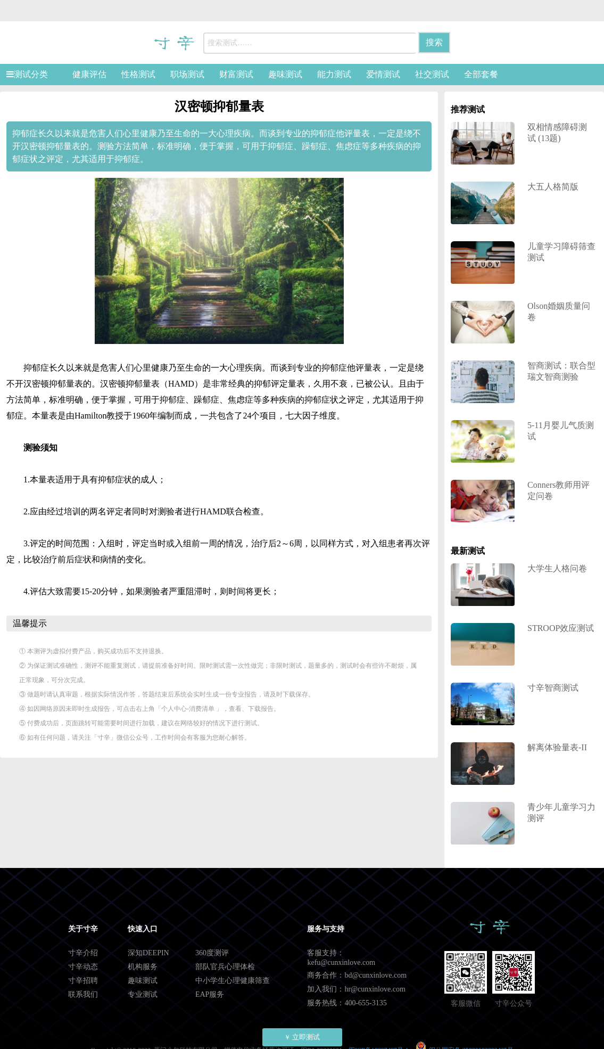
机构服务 (143, 967)
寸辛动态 (83, 967)
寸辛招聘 (83, 981)
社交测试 (432, 74)
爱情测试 (383, 74)
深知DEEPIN (148, 953)
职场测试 (187, 74)
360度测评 (212, 953)
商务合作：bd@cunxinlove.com (357, 975)
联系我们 (83, 994)
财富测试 (236, 74)
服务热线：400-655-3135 (346, 1003)
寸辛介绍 (83, 953)
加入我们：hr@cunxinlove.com (356, 989)
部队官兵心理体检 (225, 967)
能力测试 (334, 74)
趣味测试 (285, 74)
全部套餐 (481, 74)
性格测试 (138, 74)
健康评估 (89, 74)
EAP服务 (209, 994)
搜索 (434, 42)
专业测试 (143, 994)
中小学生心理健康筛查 (232, 981)
